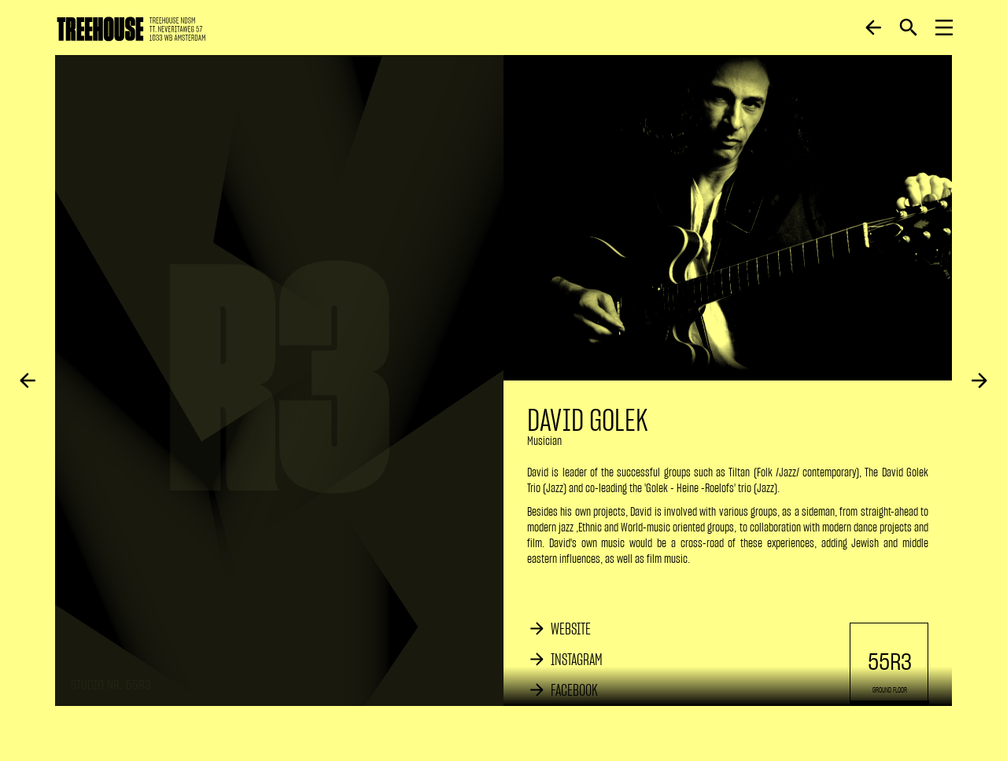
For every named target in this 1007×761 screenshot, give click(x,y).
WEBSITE (571, 629)
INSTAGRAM (577, 659)
